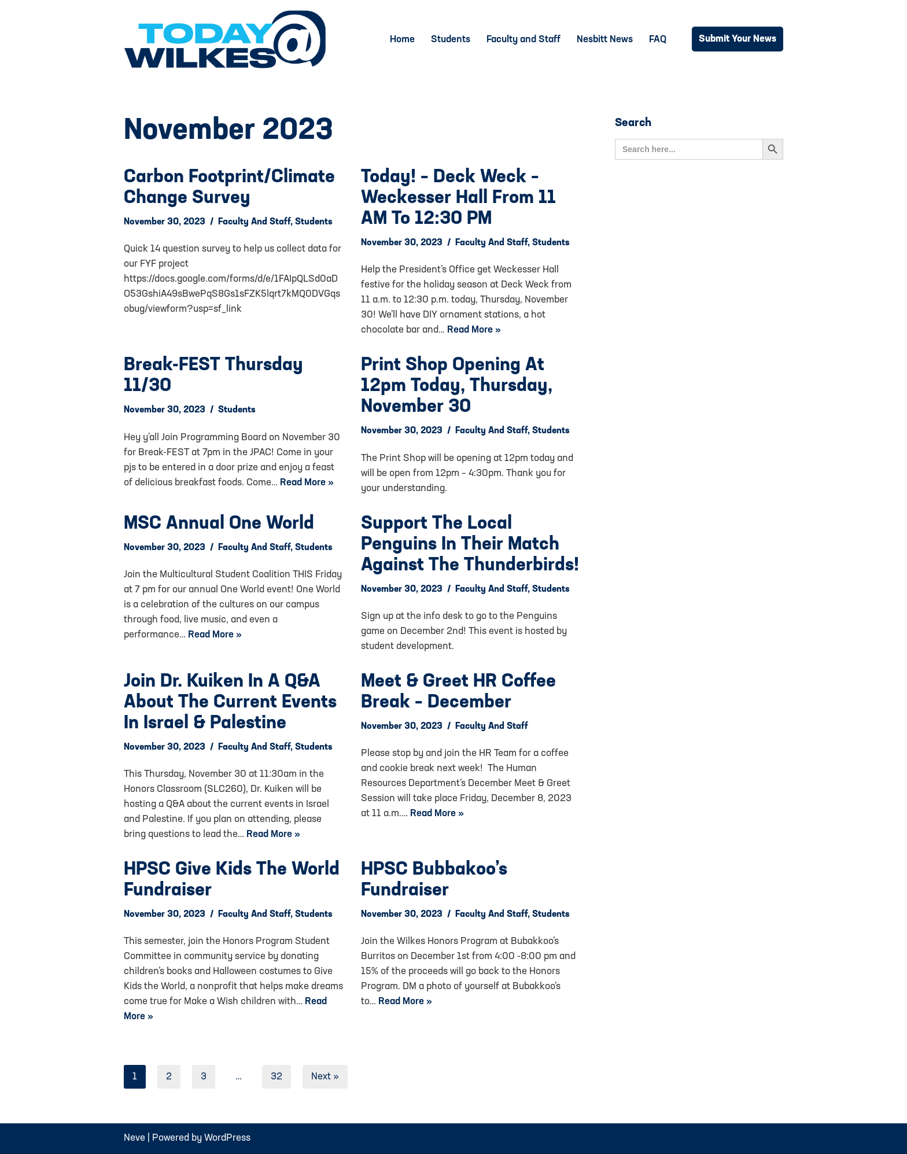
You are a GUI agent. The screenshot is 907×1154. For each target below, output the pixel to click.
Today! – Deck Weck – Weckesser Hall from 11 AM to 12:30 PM (458, 198)
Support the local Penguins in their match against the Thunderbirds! (470, 545)
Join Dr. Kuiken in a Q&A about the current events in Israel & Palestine (230, 703)
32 (276, 1077)
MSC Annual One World (219, 524)
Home (402, 40)
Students (450, 40)
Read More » (474, 330)
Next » (325, 1077)
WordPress (227, 1138)
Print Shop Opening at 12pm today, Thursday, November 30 (456, 386)
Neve (134, 1138)
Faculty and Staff (523, 40)
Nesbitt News (605, 40)
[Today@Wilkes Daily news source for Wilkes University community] (228, 39)
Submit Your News (737, 39)
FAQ (657, 40)
